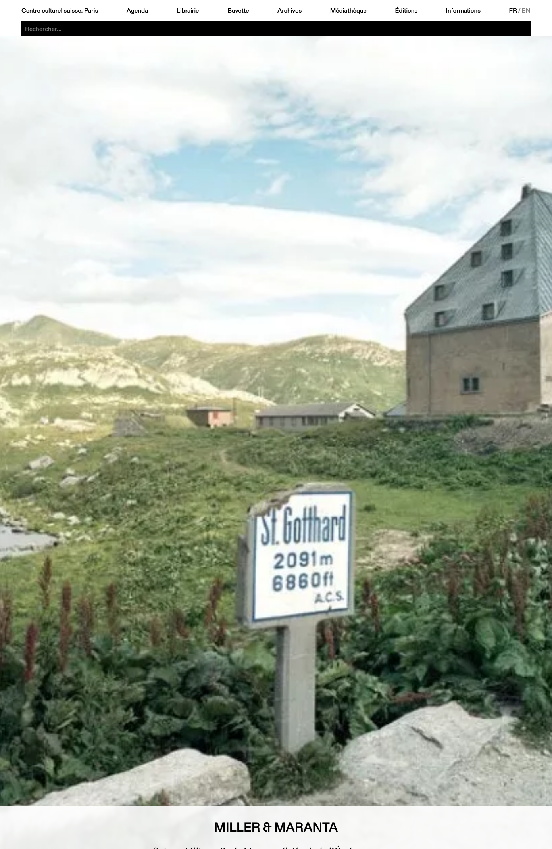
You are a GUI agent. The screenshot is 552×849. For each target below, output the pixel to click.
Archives (289, 10)
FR (513, 10)
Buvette (238, 10)
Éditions (406, 10)
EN (526, 10)
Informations (463, 10)
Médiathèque (348, 10)
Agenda (137, 10)
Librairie (188, 10)
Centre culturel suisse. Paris (59, 10)
